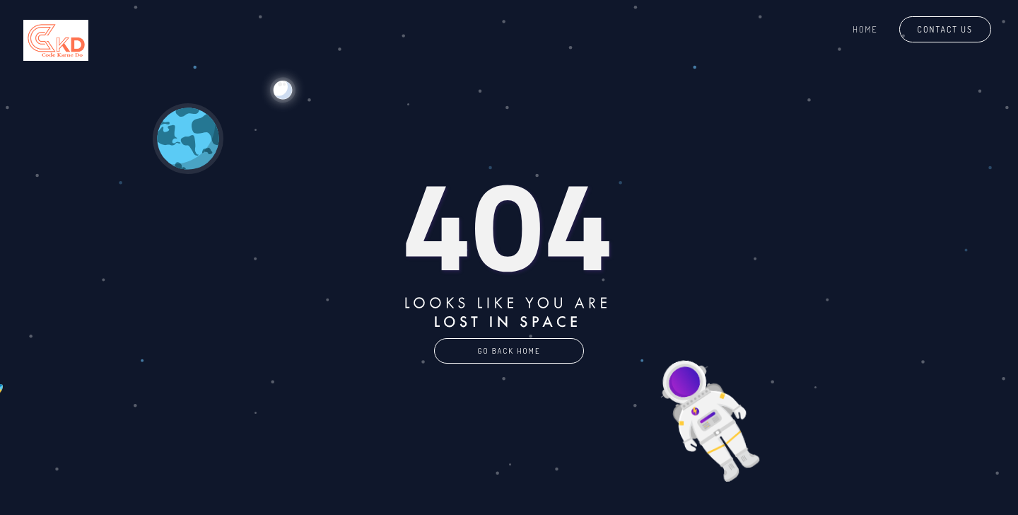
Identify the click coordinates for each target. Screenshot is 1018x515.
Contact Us (945, 29)
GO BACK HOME (508, 351)
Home (865, 29)
